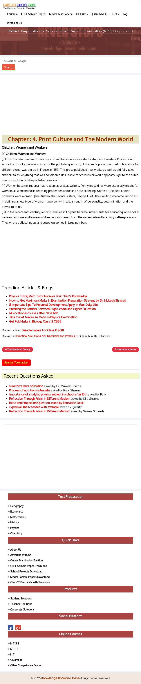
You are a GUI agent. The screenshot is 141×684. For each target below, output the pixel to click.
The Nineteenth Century (17, 349)
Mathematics (18, 517)
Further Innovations (125, 349)
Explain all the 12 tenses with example (34, 407)
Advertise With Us (20, 554)
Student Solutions (21, 598)
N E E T (14, 649)
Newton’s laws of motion (26, 386)
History (14, 522)
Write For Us (14, 22)
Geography (17, 506)
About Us (15, 549)
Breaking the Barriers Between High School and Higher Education (52, 309)
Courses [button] (13, 14)
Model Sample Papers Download (30, 577)
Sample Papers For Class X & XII (43, 330)
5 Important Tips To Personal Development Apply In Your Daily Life (53, 305)
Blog (124, 14)
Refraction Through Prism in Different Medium (40, 398)
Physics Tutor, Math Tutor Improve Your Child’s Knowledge (48, 296)
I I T (12, 654)
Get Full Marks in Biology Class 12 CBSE (35, 321)
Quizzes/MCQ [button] (100, 14)
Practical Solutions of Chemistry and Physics (46, 336)
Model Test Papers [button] (61, 14)
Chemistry (16, 533)
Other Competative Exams (25, 665)
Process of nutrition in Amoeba (30, 390)
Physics (14, 527)
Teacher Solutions (21, 604)
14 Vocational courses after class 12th (33, 313)
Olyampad (16, 659)
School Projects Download (26, 571)
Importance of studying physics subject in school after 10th (48, 394)
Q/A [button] (115, 14)
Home (13, 31)
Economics (16, 511)
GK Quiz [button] (82, 14)
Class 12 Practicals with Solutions (30, 582)
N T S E (14, 643)
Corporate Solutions (22, 609)
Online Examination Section (26, 560)
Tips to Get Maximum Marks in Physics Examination (43, 317)
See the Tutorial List (16, 362)
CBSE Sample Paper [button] (34, 14)
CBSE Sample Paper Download (28, 565)
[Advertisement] (70, 101)
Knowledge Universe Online (60, 678)
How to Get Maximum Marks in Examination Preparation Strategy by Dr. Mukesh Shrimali (67, 300)
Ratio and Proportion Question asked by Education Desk (46, 403)
